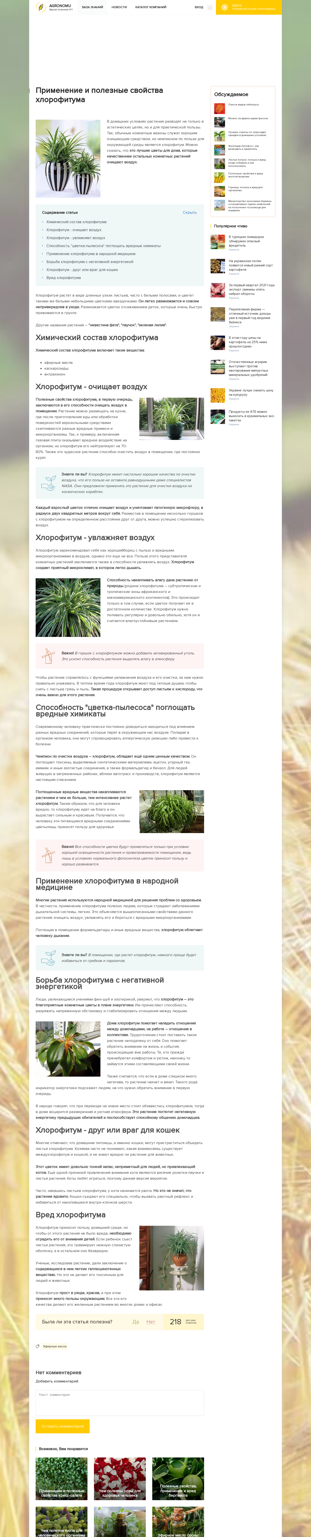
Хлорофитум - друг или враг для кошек (82, 269)
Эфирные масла (55, 1346)
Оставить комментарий (63, 1426)
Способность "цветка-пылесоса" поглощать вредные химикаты (103, 245)
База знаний (92, 7)
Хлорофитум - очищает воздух (74, 229)
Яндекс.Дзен (84, 1507)
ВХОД (204, 7)
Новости (119, 7)
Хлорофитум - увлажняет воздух (75, 237)
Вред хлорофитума (63, 277)
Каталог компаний (150, 7)
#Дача (253, 7)
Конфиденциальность (174, 1508)
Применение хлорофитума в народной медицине (91, 253)
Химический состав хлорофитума (76, 221)
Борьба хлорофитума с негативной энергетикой (89, 261)
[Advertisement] (155, 47)
